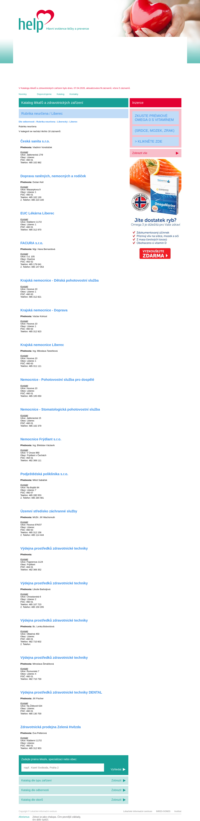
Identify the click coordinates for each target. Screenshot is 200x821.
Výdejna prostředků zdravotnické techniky (54, 548)
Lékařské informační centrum (137, 811)
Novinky (23, 94)
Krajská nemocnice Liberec (42, 345)
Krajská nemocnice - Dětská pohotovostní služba (59, 280)
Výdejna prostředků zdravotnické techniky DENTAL (61, 692)
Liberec (73, 121)
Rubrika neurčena (45, 121)
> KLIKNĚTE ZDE (148, 141)
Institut (178, 811)
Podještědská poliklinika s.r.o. (44, 474)
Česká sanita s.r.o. (35, 141)
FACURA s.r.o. (31, 243)
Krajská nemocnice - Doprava (44, 310)
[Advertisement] (100, 61)
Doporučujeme (44, 94)
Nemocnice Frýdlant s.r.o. (40, 439)
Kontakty (73, 94)
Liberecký (62, 121)
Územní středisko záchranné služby (48, 511)
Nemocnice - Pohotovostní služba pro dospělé (57, 379)
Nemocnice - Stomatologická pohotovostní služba (60, 409)
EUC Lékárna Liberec (37, 213)
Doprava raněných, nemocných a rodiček (53, 176)
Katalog (60, 94)
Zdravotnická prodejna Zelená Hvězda (50, 727)
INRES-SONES (163, 811)
